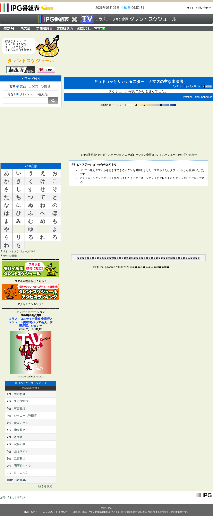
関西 (47, 86)
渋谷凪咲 (19, 444)
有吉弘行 (19, 408)
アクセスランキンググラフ (95, 178)
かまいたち (21, 422)
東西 (23, 86)
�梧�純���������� (141, 257)
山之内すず (21, 451)
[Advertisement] (30, 134)
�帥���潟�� (109, 257)
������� (85, 257)
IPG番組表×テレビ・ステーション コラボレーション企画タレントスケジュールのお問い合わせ (83, 28)
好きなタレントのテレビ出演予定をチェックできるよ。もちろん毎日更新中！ (18, 46)
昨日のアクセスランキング (31, 383)
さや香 (18, 437)
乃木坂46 (20, 480)
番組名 (43, 94)
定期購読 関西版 (65, 28)
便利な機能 (10, 255)
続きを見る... (46, 486)
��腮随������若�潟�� (181, 257)
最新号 (8, 28)
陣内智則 (19, 394)
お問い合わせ (203, 7)
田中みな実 (21, 472)
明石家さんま (22, 465)
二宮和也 (19, 458)
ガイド (190, 7)
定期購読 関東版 (45, 28)
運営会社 (22, 497)
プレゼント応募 (26, 28)
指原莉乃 (19, 429)
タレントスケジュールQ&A (19, 251)
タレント (26, 94)
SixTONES (21, 401)
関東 (35, 86)
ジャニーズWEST (25, 415)
